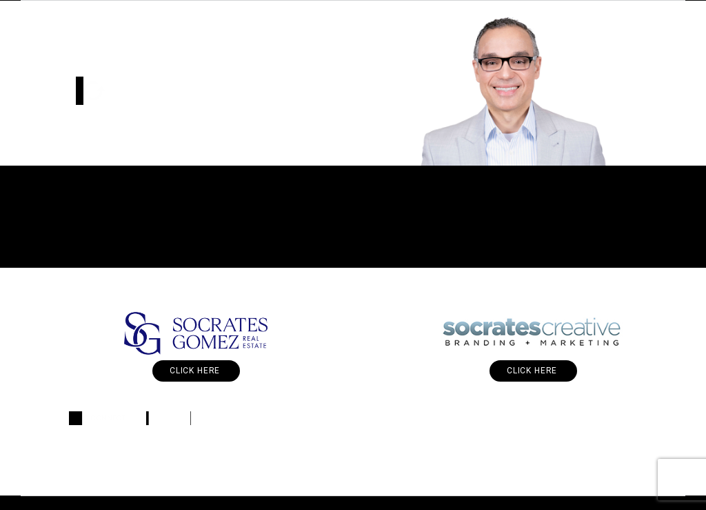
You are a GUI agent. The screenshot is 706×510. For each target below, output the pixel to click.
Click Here (196, 370)
